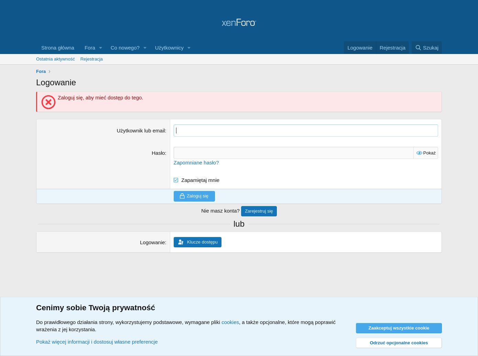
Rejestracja (91, 59)
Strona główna (57, 48)
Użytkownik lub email (141, 130)
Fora (90, 48)
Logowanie (152, 242)
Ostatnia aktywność (55, 59)
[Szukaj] (427, 47)
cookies (230, 322)
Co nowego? (125, 48)
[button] (101, 47)
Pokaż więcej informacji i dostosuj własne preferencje (97, 342)
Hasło (158, 153)
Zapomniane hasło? (196, 162)
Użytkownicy (169, 48)
